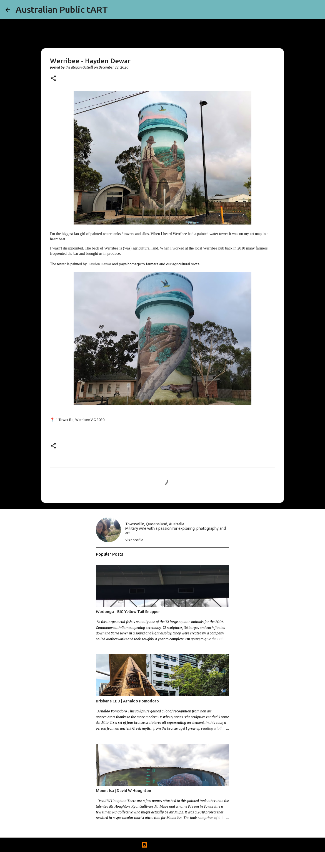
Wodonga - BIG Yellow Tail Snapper (128, 611)
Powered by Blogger (162, 845)
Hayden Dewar (99, 264)
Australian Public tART (62, 9)
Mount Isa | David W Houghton (123, 790)
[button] (53, 78)
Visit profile (134, 540)
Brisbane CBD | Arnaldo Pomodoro (127, 701)
